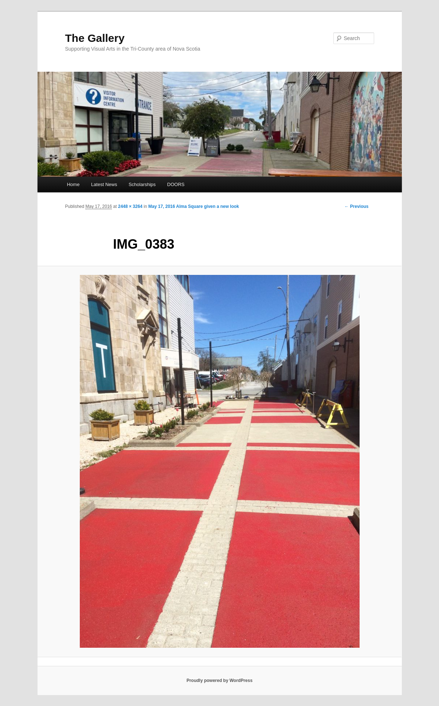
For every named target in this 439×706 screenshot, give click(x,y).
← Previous (356, 206)
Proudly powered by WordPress (219, 680)
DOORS (176, 184)
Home (73, 184)
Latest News (104, 184)
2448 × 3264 (130, 206)
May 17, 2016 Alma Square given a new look (193, 206)
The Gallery (95, 38)
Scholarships (142, 184)
